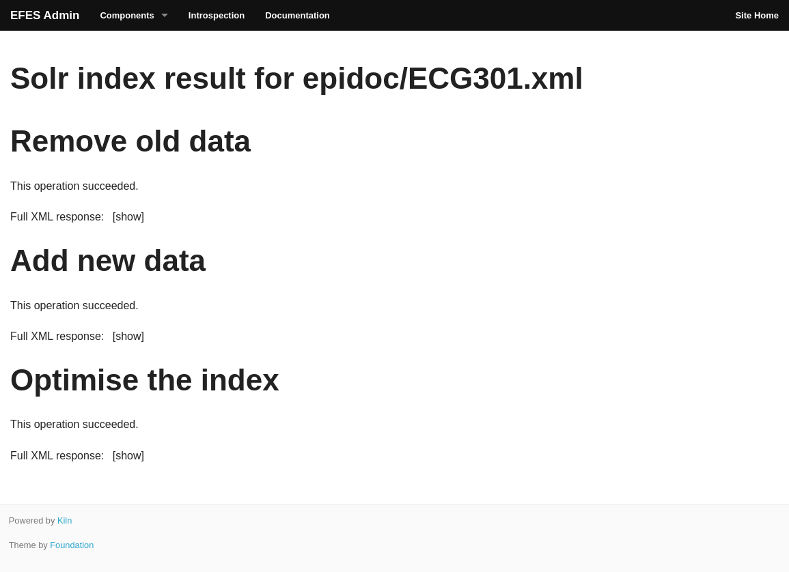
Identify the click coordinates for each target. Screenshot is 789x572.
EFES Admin (44, 15)
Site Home (757, 15)
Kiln (64, 520)
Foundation (72, 545)
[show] (128, 217)
